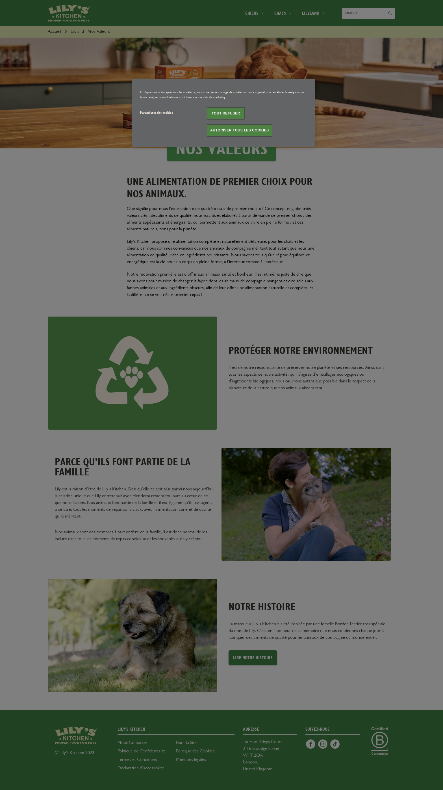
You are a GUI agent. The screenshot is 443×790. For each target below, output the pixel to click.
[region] (223, 113)
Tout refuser (226, 113)
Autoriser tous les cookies (239, 130)
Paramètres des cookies (156, 112)
